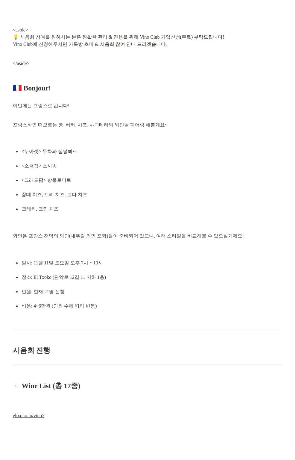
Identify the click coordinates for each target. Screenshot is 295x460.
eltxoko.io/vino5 (28, 415)
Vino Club (149, 37)
